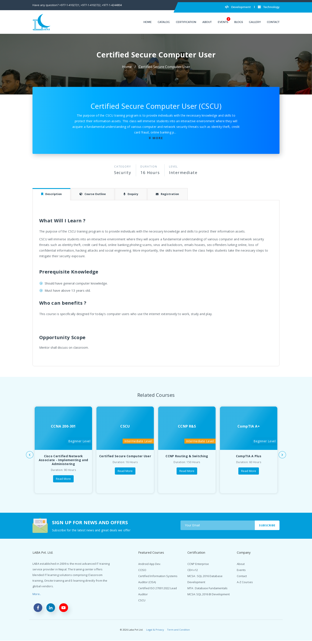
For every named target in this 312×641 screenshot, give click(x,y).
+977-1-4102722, (91, 5)
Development (238, 7)
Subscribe (267, 525)
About (207, 22)
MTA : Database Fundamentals (207, 588)
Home (147, 22)
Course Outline (94, 194)
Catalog (164, 22)
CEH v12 (192, 570)
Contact (273, 22)
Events (223, 22)
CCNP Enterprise (198, 564)
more (158, 138)
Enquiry (134, 194)
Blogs (238, 22)
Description (52, 194)
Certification (186, 22)
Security (123, 172)
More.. (36, 594)
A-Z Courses (245, 582)
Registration (172, 194)
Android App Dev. (149, 564)
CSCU (141, 600)
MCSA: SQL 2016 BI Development (208, 594)
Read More (63, 479)
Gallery (255, 22)
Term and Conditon (178, 630)
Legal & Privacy (155, 630)
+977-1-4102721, (69, 5)
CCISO (142, 570)
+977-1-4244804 (112, 5)
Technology (269, 7)
